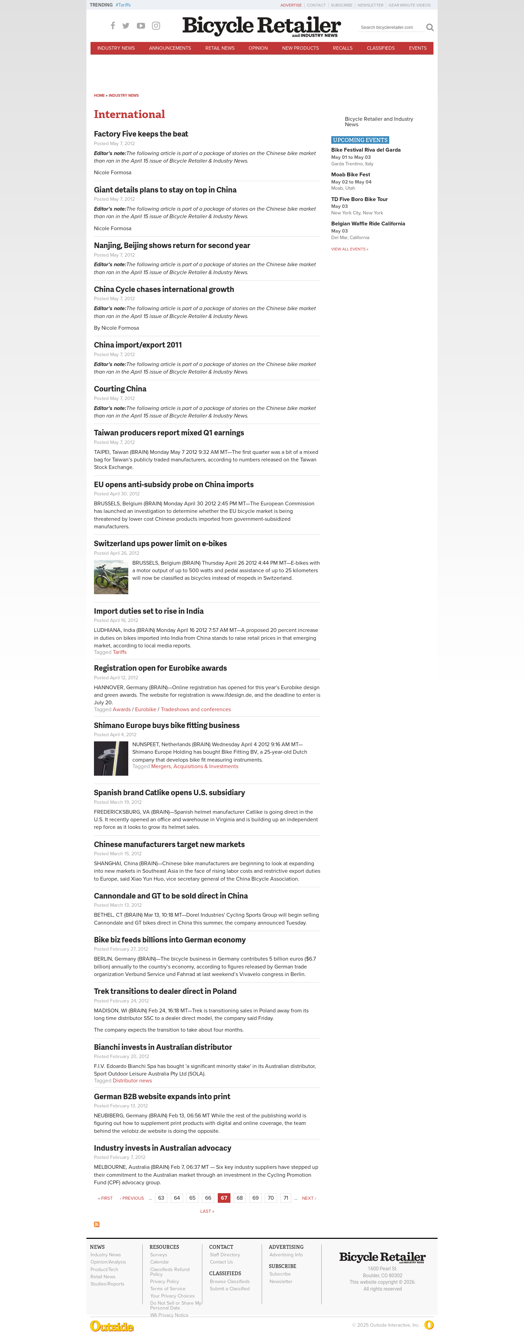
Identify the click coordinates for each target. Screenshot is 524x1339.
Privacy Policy (164, 1281)
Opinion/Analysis (108, 1262)
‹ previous (132, 1198)
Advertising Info (285, 1255)
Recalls (343, 48)
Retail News (220, 48)
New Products (300, 48)
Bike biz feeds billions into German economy (170, 939)
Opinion (258, 48)
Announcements (170, 48)
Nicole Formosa (112, 172)
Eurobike (145, 709)
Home (99, 95)
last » (207, 1211)
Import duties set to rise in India (149, 611)
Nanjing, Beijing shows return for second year (172, 245)
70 (271, 1198)
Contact (316, 5)
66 (208, 1198)
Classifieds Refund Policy (169, 1271)
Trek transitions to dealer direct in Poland (165, 991)
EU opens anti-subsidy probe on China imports (174, 484)
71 (286, 1198)
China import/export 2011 (138, 344)
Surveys (158, 1255)
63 (161, 1198)
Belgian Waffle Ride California (368, 223)
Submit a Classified (229, 1288)
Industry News (116, 48)
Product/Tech (104, 1269)
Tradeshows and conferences (196, 709)
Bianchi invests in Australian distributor (163, 1047)
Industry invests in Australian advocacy (162, 1147)
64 (177, 1198)
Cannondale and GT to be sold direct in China (171, 895)
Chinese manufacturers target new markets (169, 844)
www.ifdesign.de (232, 695)
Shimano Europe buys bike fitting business (167, 725)
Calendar (159, 1262)
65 (192, 1198)
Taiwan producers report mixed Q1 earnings (169, 432)
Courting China (120, 388)
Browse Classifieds (230, 1281)
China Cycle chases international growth (164, 289)
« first (105, 1198)
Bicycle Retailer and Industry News (379, 122)
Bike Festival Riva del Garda (366, 149)
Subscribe (342, 5)
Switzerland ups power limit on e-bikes (160, 543)
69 (255, 1198)
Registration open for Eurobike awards (160, 667)
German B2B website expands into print (162, 1096)
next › (309, 1198)
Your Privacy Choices (172, 1295)
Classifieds (381, 48)
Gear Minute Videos (410, 5)
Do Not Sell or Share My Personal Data (175, 1305)
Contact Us (221, 1262)
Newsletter (370, 5)
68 (240, 1198)
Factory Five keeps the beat (141, 133)
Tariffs (124, 5)
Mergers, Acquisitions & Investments (194, 766)
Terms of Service (167, 1288)
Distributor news (132, 1080)
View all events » (349, 249)
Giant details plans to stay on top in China (165, 189)
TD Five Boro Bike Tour (359, 199)
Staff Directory (225, 1255)
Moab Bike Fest (350, 174)
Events (418, 48)
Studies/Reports (107, 1283)
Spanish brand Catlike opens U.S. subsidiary (169, 792)
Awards (122, 709)
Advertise (291, 5)
